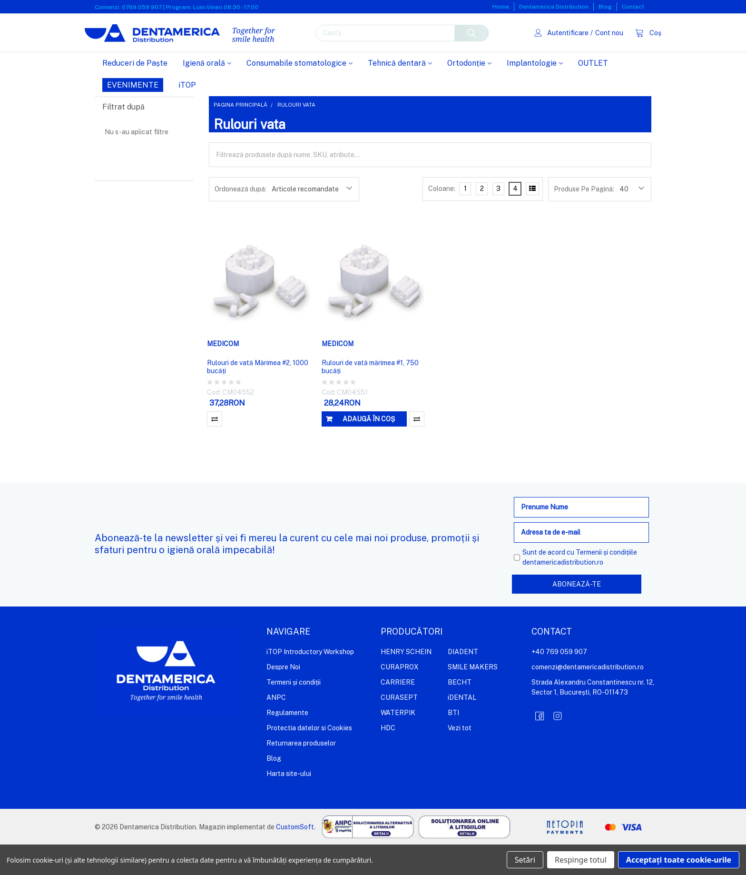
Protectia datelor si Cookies (309, 758)
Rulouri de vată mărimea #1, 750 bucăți (370, 397)
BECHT (459, 712)
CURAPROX (400, 697)
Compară (214, 449)
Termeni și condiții (293, 712)
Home (500, 6)
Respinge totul (581, 860)
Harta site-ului (288, 803)
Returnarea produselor (301, 773)
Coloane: (441, 219)
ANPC (276, 727)
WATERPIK (398, 742)
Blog (605, 6)
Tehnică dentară (400, 93)
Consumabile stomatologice (299, 93)
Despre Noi (283, 697)
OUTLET (593, 93)
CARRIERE (398, 712)
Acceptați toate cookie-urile (678, 860)
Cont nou (599, 47)
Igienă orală (207, 93)
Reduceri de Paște (134, 93)
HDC (388, 758)
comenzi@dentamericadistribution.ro (587, 697)
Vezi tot (459, 758)
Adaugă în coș (369, 449)
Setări (525, 860)
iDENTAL (462, 727)
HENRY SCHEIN (406, 682)
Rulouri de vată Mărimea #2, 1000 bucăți (257, 397)
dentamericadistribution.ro (562, 593)
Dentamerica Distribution (554, 6)
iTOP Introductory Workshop (310, 682)
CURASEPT (399, 727)
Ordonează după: (240, 219)
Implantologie (535, 93)
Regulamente (287, 742)
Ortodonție (469, 93)
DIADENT (463, 682)
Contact (633, 6)
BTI (453, 742)
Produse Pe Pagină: (584, 219)
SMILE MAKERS (473, 697)
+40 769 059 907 (559, 682)
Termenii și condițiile (606, 583)
